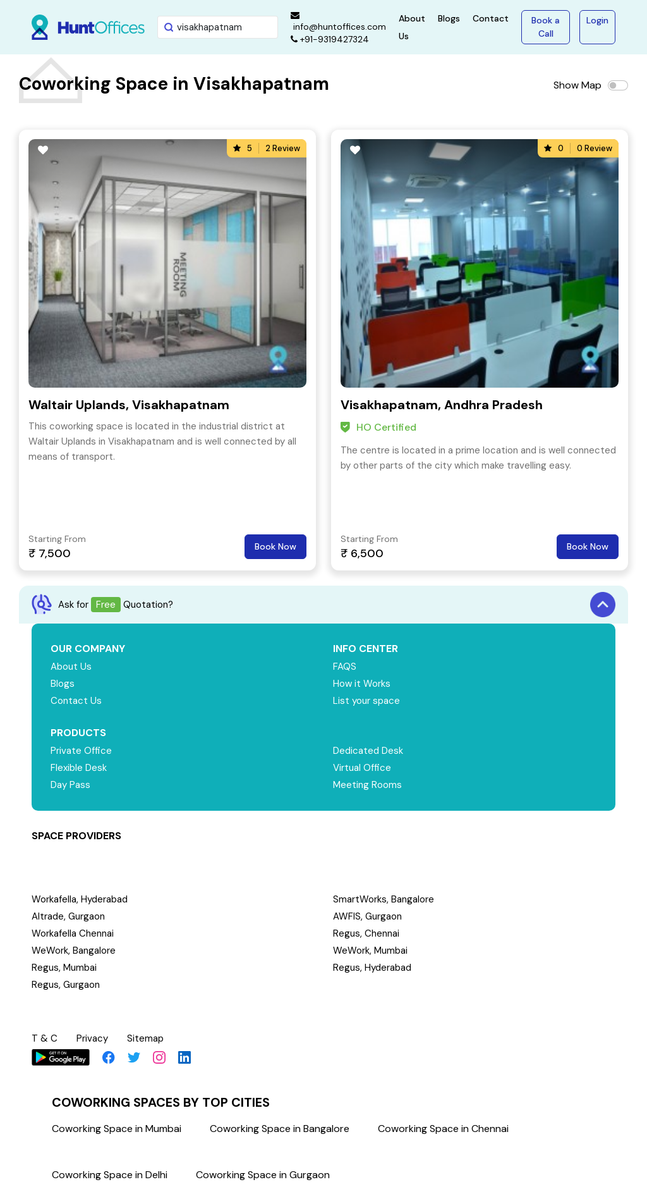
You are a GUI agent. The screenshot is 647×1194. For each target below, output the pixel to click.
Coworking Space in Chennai (443, 1128)
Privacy (92, 1038)
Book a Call (545, 27)
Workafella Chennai (73, 933)
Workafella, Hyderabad (80, 899)
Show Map (577, 85)
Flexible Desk (79, 767)
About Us (71, 666)
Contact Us (76, 700)
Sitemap (145, 1038)
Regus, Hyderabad (372, 967)
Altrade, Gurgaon (68, 916)
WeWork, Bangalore (74, 950)
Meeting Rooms (367, 785)
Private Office (81, 750)
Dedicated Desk (368, 750)
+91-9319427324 (330, 39)
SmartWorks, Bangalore (383, 899)
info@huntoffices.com (338, 21)
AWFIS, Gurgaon (367, 916)
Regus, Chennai (366, 933)
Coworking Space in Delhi (109, 1174)
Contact (491, 18)
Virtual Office (362, 767)
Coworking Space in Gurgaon (263, 1174)
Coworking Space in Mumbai (116, 1128)
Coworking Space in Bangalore (279, 1128)
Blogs (449, 18)
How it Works (361, 683)
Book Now (275, 546)
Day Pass (70, 785)
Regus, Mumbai (64, 967)
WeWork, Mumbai (370, 950)
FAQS (344, 666)
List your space (366, 700)
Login (597, 20)
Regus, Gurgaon (66, 984)
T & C (44, 1038)
